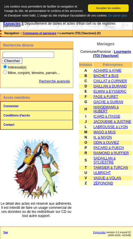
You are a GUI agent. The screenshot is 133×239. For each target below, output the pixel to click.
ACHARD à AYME (107, 71)
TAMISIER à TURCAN (111, 168)
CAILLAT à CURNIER (110, 81)
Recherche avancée (54, 81)
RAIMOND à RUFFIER (111, 153)
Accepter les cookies (108, 8)
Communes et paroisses (39, 33)
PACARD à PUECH (109, 148)
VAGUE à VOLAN (107, 178)
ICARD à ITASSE (107, 116)
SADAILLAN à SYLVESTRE (105, 160)
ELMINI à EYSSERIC (110, 91)
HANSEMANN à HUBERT (106, 109)
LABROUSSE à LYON (111, 127)
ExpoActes (99, 232)
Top (5, 232)
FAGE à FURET (106, 97)
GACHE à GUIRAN (108, 102)
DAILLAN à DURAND (110, 86)
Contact (8, 124)
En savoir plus (117, 15)
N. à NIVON (103, 137)
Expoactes (12, 23)
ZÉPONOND (103, 183)
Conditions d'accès (16, 115)
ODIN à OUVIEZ (106, 143)
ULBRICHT (102, 173)
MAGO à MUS (105, 132)
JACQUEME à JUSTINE (112, 122)
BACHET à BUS (106, 76)
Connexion (11, 106)
